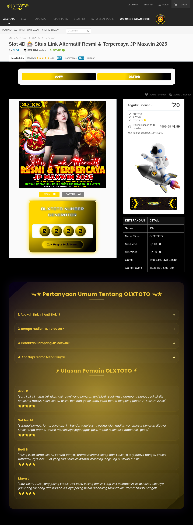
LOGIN (59, 76)
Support (91, 57)
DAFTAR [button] (70, 194)
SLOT (25, 37)
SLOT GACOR (33, 29)
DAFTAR (134, 76)
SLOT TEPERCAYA (50, 29)
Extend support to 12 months (156, 126)
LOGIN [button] (46, 194)
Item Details (17, 58)
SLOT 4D (36, 37)
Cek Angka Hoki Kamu (63, 244)
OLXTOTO (7, 29)
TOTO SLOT (50, 37)
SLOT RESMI (19, 29)
